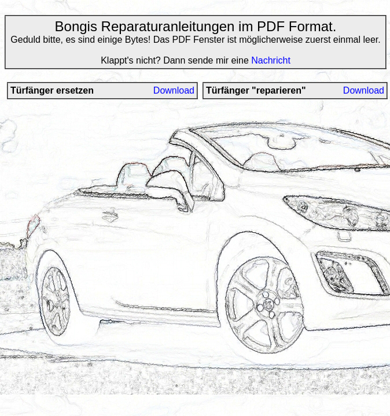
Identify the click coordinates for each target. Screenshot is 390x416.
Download (173, 90)
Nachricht (270, 60)
